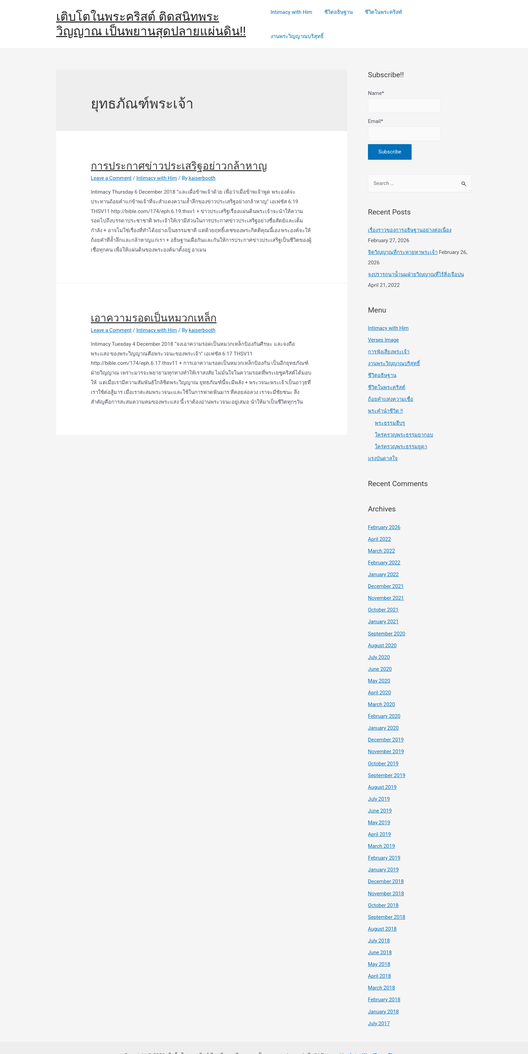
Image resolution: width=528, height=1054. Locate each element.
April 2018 (379, 961)
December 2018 (386, 867)
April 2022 (379, 528)
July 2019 (379, 786)
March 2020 (382, 692)
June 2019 (380, 797)
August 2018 (382, 914)
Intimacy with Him (296, 20)
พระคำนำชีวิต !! (385, 401)
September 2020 (387, 622)
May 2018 (379, 949)
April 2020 (379, 680)
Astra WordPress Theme (376, 1040)
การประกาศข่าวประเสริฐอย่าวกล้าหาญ (179, 157)
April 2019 (379, 821)
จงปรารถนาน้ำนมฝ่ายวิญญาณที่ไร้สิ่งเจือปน (417, 266)
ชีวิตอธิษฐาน (341, 20)
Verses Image (383, 331)
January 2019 (383, 856)
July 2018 (379, 926)
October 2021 (383, 599)
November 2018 (386, 879)
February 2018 (384, 985)
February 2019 (384, 844)
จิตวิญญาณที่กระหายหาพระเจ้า (403, 243)
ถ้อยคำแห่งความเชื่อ (391, 389)
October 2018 (383, 891)
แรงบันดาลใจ (383, 448)
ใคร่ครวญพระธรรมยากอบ (404, 425)
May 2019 (379, 809)
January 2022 (383, 564)
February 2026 (384, 517)
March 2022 (382, 540)
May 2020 (379, 669)
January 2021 (383, 610)
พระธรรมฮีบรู (390, 413)
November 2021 (386, 587)
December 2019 (386, 727)
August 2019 (382, 774)
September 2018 (387, 902)
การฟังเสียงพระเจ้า (389, 343)
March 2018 (382, 973)
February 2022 (384, 552)
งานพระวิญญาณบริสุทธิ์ (440, 20)
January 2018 (383, 996)
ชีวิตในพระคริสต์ (384, 20)
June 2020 (380, 657)
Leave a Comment (112, 169)
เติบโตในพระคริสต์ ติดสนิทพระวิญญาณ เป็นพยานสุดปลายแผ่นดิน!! (151, 19)
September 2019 (387, 762)
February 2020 (384, 704)
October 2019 (383, 751)
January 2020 (383, 715)
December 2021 (386, 575)
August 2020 (382, 634)
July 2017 (379, 1008)
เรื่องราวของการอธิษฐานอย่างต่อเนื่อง (409, 221)
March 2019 (382, 832)
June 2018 (380, 938)
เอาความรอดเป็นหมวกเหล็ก (154, 309)
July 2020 (379, 645)
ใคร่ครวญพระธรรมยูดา (401, 436)
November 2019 (386, 739)
